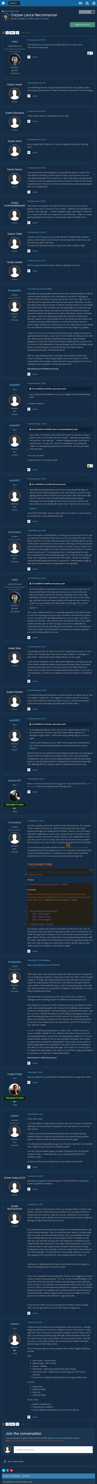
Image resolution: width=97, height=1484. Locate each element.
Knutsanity (14, 290)
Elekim (15, 1115)
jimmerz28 (14, 780)
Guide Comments (42, 18)
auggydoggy (14, 1073)
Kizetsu (14, 1323)
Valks (15, 18)
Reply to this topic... (25, 1446)
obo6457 (14, 384)
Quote (34, 57)
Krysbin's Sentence (78, 847)
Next (12, 33)
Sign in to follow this (11, 11)
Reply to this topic (82, 24)
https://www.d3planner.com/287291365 (43, 965)
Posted (36, 40)
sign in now (52, 1435)
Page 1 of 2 (25, 32)
